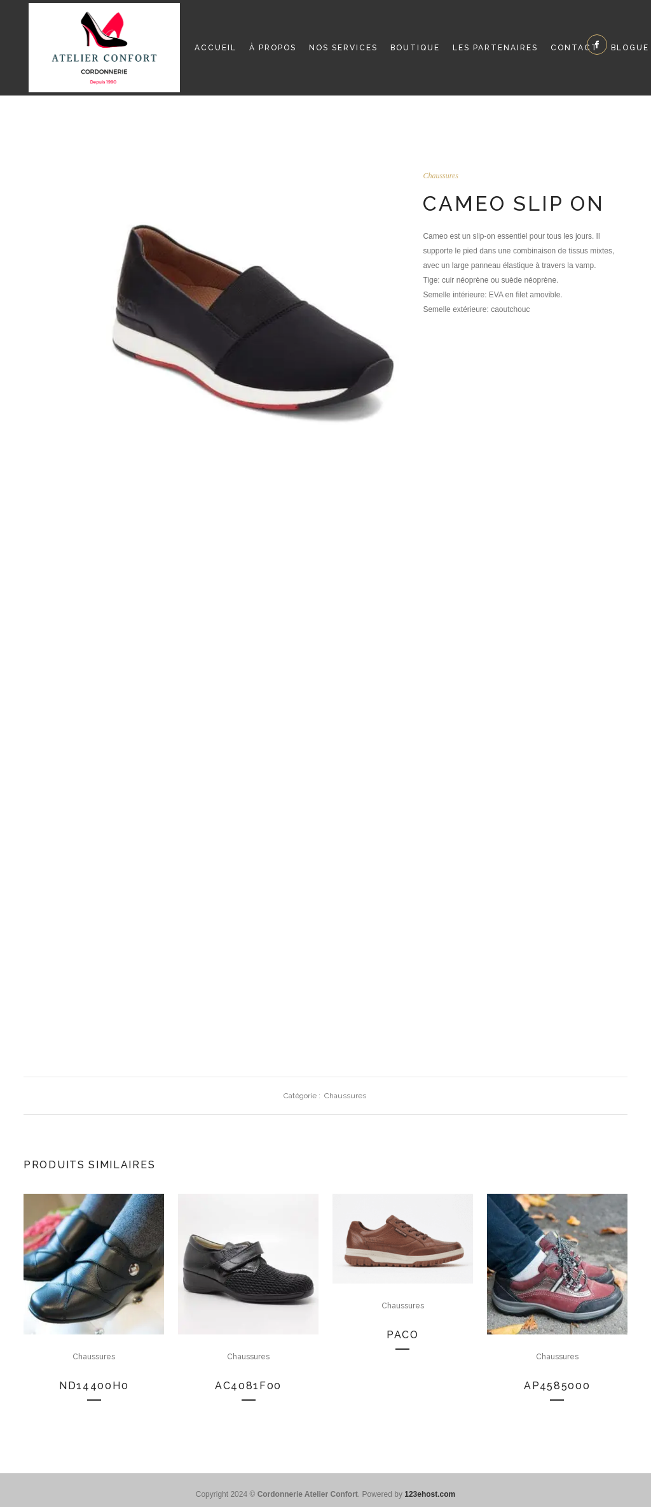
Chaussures (440, 175)
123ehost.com (429, 1494)
